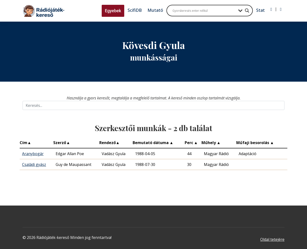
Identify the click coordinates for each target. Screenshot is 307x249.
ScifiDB (135, 10)
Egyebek (113, 10)
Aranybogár (33, 153)
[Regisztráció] (280, 9)
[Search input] (204, 10)
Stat (260, 10)
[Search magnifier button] (247, 10)
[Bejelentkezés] (271, 9)
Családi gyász (34, 164)
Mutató (155, 10)
